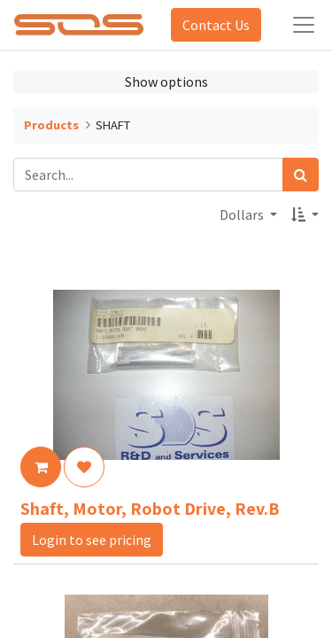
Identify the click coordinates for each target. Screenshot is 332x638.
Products (51, 125)
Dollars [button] (243, 214)
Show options (166, 81)
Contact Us (216, 25)
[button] (305, 214)
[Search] (300, 174)
